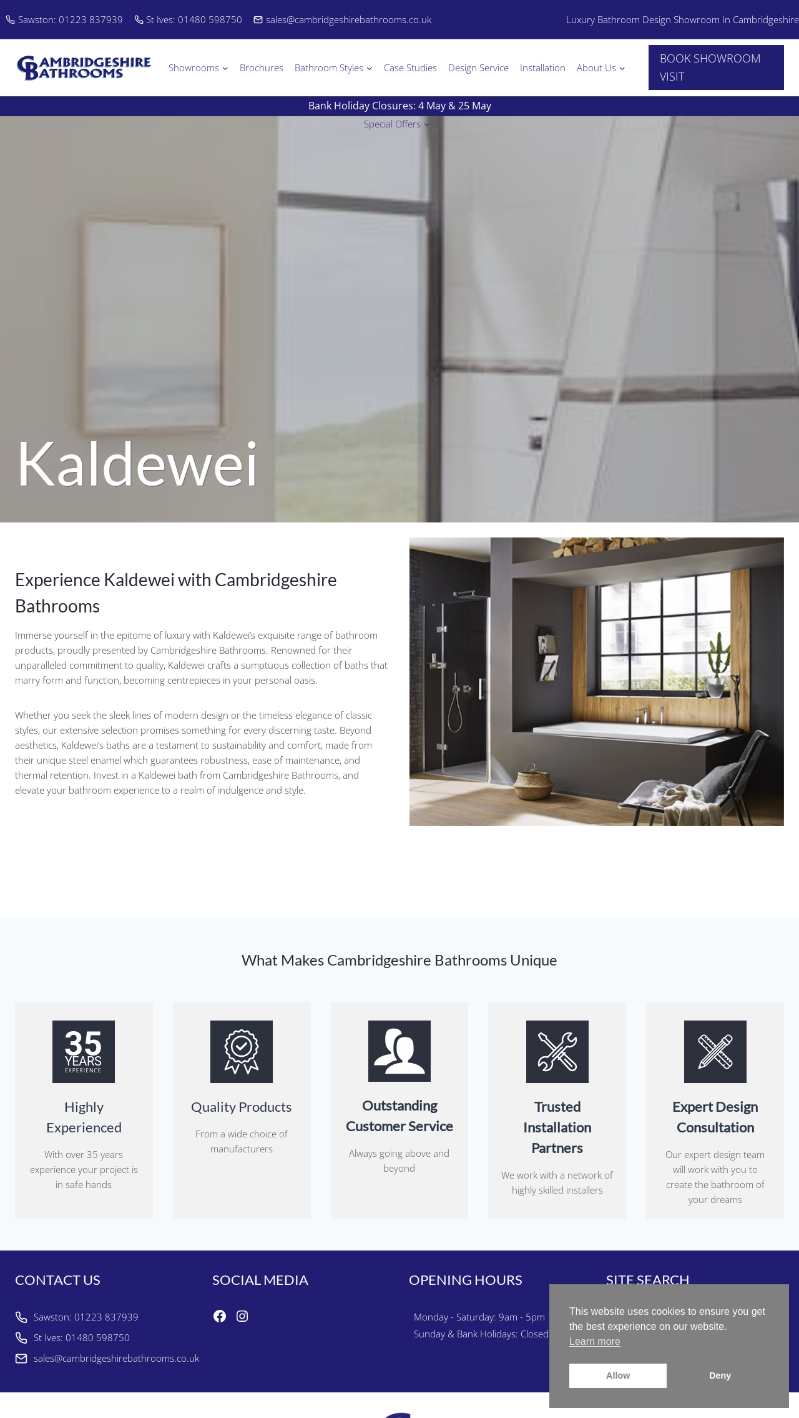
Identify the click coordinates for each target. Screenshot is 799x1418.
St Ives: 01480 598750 (188, 19)
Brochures (261, 67)
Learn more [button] (594, 1341)
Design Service (478, 67)
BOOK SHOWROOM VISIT (710, 67)
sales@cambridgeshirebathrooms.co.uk (342, 19)
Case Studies (410, 67)
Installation (543, 67)
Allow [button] (618, 1376)
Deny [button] (720, 1376)
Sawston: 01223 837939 (64, 19)
